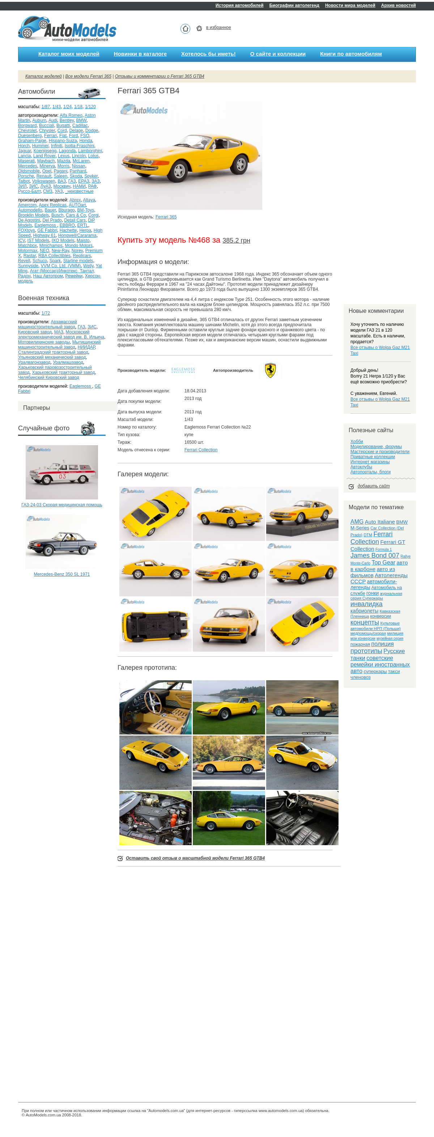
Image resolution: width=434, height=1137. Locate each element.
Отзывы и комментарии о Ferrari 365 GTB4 (159, 76)
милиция (395, 633)
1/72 (46, 313)
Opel (46, 171)
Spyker (91, 176)
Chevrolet (27, 130)
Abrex (75, 200)
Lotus (93, 155)
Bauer (50, 210)
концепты (364, 622)
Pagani (60, 171)
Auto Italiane (380, 522)
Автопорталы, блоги (370, 471)
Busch (57, 215)
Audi (52, 120)
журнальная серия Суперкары (376, 595)
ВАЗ (62, 181)
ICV (21, 240)
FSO (84, 135)
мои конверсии (362, 638)
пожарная (360, 644)
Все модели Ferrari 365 (88, 76)
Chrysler (47, 130)
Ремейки (73, 275)
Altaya (89, 200)
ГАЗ (72, 181)
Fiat (63, 135)
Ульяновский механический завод (52, 357)
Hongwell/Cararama (77, 235)
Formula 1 (383, 550)
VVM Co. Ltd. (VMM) (61, 265)
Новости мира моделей (350, 5)
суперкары (375, 671)
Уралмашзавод (68, 362)
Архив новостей (398, 5)
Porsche (26, 176)
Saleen (60, 176)
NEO (44, 250)
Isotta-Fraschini (79, 145)
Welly (88, 265)
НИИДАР (86, 347)
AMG (356, 522)
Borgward (27, 125)
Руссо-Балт (29, 191)
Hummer (40, 145)
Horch (24, 145)
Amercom (27, 205)
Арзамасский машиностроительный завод (47, 324)
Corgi (93, 215)
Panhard (78, 171)
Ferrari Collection (200, 449)
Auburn (39, 120)
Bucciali (46, 125)
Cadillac (80, 125)
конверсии (380, 616)
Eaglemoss (45, 225)
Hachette (68, 230)
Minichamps (51, 245)
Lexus (63, 155)
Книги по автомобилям (351, 54)
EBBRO (67, 225)
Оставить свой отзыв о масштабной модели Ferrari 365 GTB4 (195, 858)
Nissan (78, 166)
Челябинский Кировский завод (48, 377)
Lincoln (79, 155)
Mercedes (27, 166)
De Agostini (29, 220)
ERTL (82, 225)
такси (394, 671)
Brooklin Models (33, 215)
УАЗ (59, 191)
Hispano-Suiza (63, 140)
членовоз (360, 677)
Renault (44, 176)
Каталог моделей (43, 76)
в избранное (218, 27)
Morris (63, 166)
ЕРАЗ (83, 181)
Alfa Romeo (71, 115)
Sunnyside (28, 265)
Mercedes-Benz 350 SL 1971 (62, 574)
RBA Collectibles (54, 255)
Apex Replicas (53, 205)
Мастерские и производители (379, 451)
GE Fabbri (47, 230)
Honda (85, 140)
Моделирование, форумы (376, 446)
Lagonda (67, 150)
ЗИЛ (22, 186)
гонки (372, 593)
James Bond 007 (374, 555)
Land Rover (44, 155)
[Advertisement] (62, 608)
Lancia (24, 155)
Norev (77, 250)
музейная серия (389, 638)
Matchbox (27, 245)
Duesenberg (30, 135)
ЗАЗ (95, 181)
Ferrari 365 (166, 217)
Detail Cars (74, 220)
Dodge (91, 130)
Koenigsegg (45, 150)
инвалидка (366, 604)
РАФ (92, 186)
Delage (76, 130)
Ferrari (50, 135)
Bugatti (63, 125)
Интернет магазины (370, 461)
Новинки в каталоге (140, 54)
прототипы (366, 651)
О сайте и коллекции (278, 54)
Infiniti (56, 145)
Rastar (30, 255)
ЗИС (33, 186)
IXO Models (63, 240)
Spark (55, 260)
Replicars (82, 255)
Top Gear (383, 562)
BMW (81, 120)
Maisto (83, 240)
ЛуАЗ (46, 186)
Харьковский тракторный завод (63, 372)
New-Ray (60, 250)
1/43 (56, 106)
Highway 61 (44, 235)
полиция (382, 644)
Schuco (40, 260)
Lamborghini (90, 150)
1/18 (78, 106)
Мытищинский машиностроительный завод (59, 345)
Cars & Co (76, 215)
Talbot (24, 181)
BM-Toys (85, 210)
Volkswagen (43, 181)
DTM (367, 535)
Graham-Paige (32, 140)
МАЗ (58, 332)
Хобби (356, 441)
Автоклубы (361, 466)
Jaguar (24, 150)
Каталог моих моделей (68, 54)
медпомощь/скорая (368, 633)
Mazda (63, 160)
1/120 (90, 106)
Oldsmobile (29, 171)
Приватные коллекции (372, 456)
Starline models (78, 260)
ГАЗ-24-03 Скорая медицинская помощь (61, 504)
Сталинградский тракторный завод (53, 352)
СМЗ (47, 191)
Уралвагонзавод (34, 362)
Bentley (67, 120)
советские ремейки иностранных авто (380, 664)
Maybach (46, 160)
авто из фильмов (372, 572)
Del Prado (51, 220)
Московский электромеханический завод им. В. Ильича (61, 334)
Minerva (47, 166)
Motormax (27, 250)
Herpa (85, 230)
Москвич (61, 186)
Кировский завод (35, 332)
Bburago (66, 210)
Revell (24, 260)
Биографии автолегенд (294, 5)
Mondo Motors (79, 245)
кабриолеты (364, 611)
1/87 (46, 106)
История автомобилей (240, 5)
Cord (62, 130)
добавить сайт (374, 486)
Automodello (30, 210)
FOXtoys (26, 230)
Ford (73, 135)
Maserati (26, 160)
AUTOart (77, 205)
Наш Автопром (48, 275)
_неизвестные (79, 191)
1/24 (67, 106)
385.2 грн (236, 240)
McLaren (81, 160)
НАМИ (79, 186)
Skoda (76, 176)
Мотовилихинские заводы (44, 342)
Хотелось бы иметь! (208, 54)
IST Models (38, 240)
